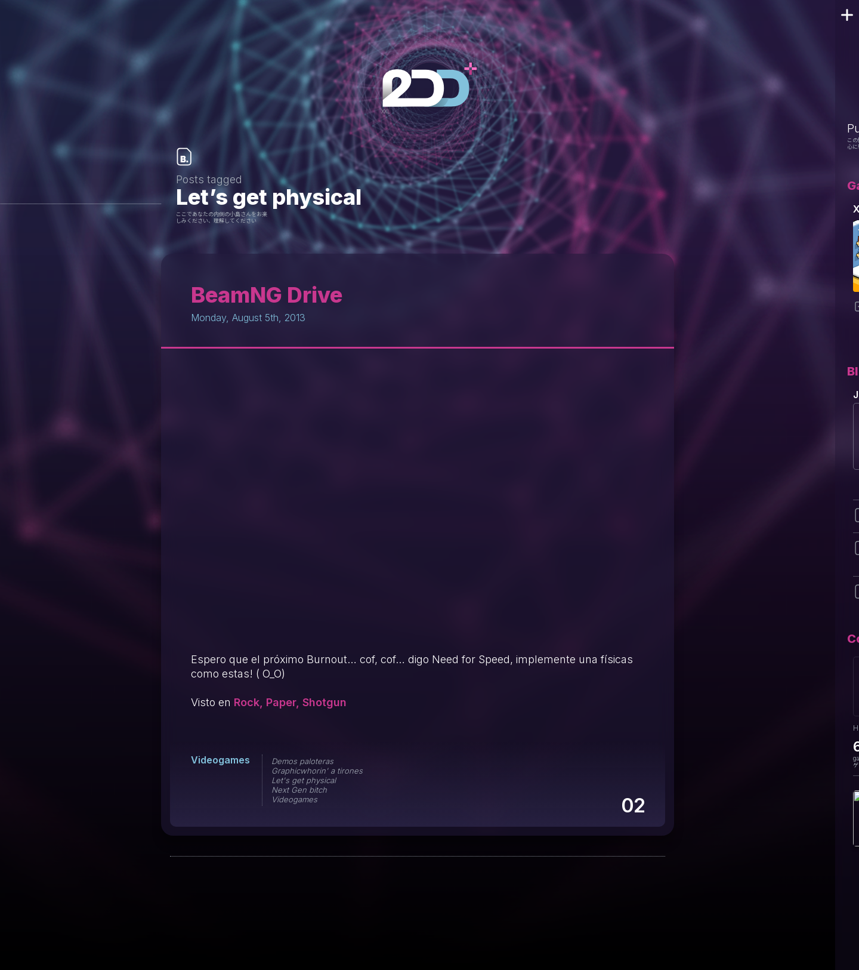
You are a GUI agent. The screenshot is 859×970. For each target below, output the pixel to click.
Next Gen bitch (299, 790)
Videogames (220, 760)
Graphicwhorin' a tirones (317, 770)
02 (632, 805)
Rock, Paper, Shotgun (290, 702)
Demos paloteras (302, 761)
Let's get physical (303, 780)
